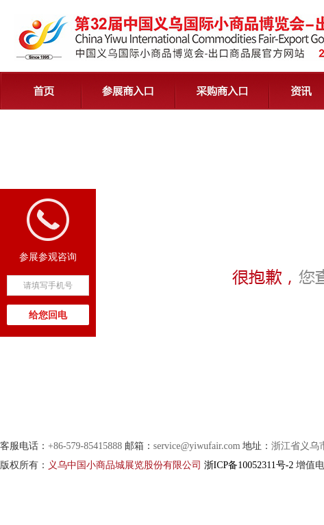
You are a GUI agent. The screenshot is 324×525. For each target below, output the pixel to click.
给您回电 (48, 315)
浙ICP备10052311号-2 (249, 465)
